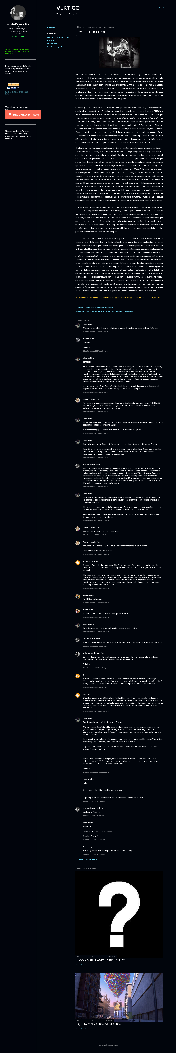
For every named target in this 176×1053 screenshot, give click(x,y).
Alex (84, 694)
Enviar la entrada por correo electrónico (99, 308)
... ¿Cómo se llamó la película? (100, 960)
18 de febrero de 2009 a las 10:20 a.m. (96, 520)
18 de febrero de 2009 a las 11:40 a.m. (96, 603)
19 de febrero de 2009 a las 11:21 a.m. (96, 772)
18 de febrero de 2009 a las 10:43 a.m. (96, 535)
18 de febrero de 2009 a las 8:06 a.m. (95, 392)
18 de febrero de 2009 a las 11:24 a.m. (96, 588)
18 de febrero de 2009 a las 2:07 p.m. (95, 687)
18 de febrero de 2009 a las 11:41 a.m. (96, 631)
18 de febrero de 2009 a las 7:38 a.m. (95, 332)
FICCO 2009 (52, 43)
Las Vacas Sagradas (55, 47)
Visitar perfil (18, 37)
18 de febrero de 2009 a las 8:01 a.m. (95, 351)
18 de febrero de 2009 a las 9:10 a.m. (95, 433)
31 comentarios (90, 965)
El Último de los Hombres (58, 37)
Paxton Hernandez (89, 399)
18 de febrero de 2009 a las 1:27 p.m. (95, 668)
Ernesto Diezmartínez (91, 464)
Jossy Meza (87, 339)
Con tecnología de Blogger (106, 1045)
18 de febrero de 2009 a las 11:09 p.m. (96, 711)
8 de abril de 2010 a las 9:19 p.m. (94, 815)
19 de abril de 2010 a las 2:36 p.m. (94, 840)
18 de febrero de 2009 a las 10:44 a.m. (96, 554)
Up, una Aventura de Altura (98, 1024)
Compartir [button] (51, 27)
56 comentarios (90, 1029)
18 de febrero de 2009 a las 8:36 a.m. (95, 411)
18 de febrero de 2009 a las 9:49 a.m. (95, 486)
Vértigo (68, 8)
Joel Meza (86, 595)
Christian (86, 324)
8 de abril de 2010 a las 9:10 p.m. (94, 801)
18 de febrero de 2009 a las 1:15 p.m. (95, 646)
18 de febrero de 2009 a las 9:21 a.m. (95, 457)
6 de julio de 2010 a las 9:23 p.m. (94, 854)
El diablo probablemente (91, 653)
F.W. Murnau (52, 40)
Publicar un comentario (86, 860)
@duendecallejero (89, 561)
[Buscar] (161, 8)
